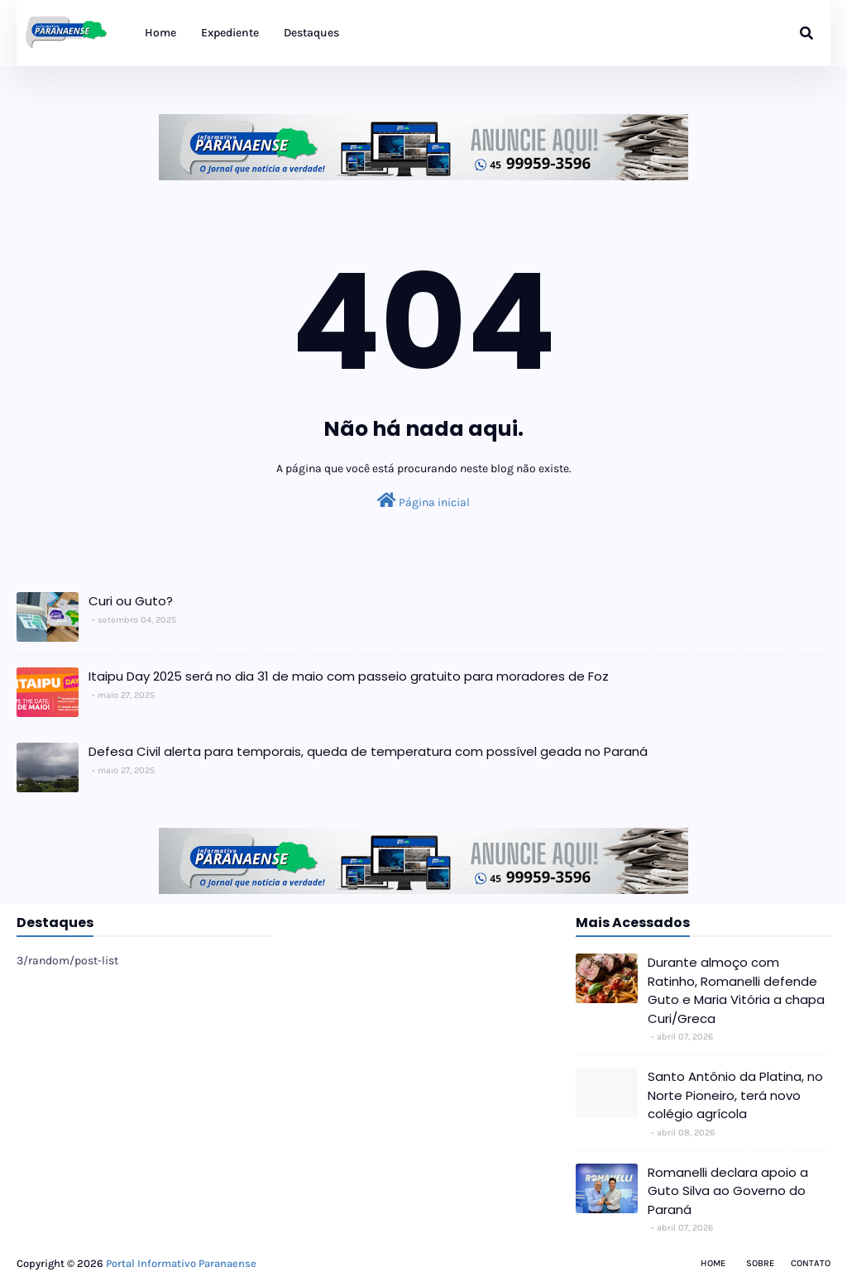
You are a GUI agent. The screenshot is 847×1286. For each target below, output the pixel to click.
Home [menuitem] (160, 33)
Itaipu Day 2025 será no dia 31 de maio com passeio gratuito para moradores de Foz (349, 676)
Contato (810, 1263)
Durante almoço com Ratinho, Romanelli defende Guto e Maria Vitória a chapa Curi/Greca (736, 990)
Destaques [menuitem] (311, 33)
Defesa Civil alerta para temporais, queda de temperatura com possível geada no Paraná (368, 751)
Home (713, 1263)
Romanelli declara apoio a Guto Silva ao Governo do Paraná (728, 1191)
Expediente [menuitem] (230, 33)
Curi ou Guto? (131, 601)
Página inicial (423, 500)
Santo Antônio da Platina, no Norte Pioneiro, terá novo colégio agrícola (735, 1095)
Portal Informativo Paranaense (181, 1263)
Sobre (760, 1263)
